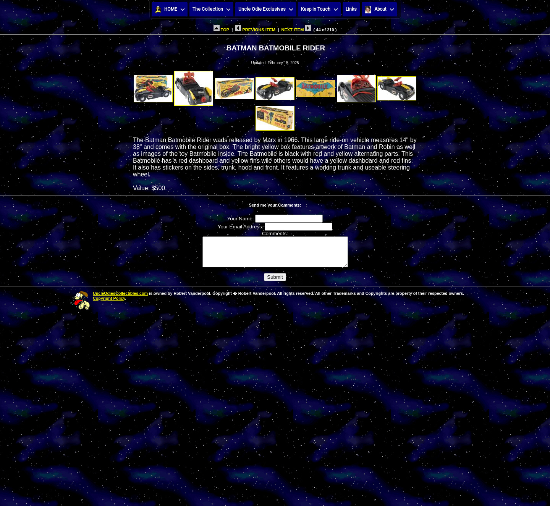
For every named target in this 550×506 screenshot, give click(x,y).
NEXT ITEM (296, 29)
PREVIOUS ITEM (255, 29)
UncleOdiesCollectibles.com (120, 299)
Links (351, 9)
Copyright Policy (109, 304)
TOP (221, 29)
